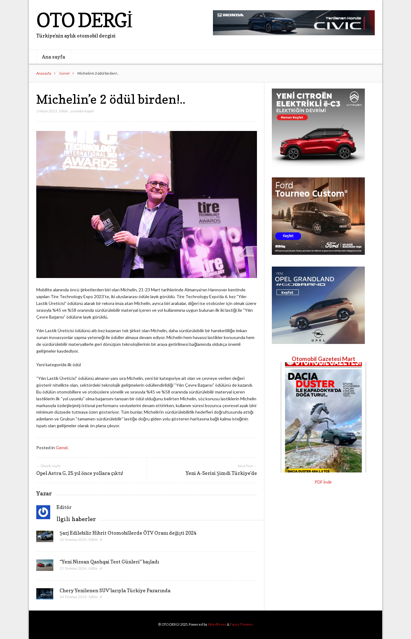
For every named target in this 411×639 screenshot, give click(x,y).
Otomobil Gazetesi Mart (323, 358)
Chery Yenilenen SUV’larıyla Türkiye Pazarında (115, 590)
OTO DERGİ (84, 20)
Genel (64, 73)
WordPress (217, 624)
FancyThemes (241, 624)
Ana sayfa (53, 57)
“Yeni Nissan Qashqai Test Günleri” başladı (109, 562)
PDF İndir (323, 482)
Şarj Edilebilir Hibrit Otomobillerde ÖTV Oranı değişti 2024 (128, 533)
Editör (63, 111)
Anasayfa (43, 73)
